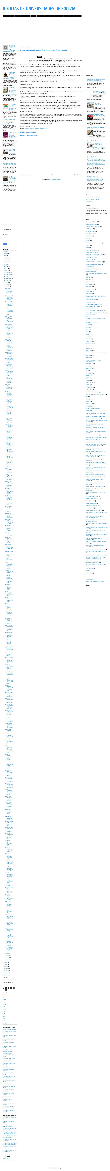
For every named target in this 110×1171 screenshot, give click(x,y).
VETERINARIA (89, 568)
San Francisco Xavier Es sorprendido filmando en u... (8, 805)
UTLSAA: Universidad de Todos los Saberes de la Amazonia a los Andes (96, 561)
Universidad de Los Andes (92, 496)
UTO (44, 16)
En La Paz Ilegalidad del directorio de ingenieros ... (9, 785)
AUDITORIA (89, 236)
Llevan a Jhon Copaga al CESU (8, 654)
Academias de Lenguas (91, 224)
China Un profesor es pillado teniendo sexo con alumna (9, 477)
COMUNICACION (90, 257)
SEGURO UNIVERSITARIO (92, 392)
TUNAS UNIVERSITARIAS (92, 408)
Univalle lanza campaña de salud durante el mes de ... (9, 868)
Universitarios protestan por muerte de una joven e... (9, 779)
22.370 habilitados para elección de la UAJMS (9, 719)
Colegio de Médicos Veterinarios (8, 534)
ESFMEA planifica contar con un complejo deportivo (9, 491)
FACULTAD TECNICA (91, 322)
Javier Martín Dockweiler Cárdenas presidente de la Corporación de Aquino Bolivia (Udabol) (10, 75)
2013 (5, 966)
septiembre (8, 278)
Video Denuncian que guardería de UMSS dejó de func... (9, 380)
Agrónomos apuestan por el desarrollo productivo (9, 426)
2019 (5, 264)
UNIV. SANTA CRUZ (20, 16)
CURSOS (88, 277)
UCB (28, 16)
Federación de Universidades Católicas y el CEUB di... (9, 706)
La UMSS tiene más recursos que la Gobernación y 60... (9, 463)
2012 (5, 968)
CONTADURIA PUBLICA (92, 269)
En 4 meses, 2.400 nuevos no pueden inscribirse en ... (9, 713)
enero (7, 960)
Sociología (88, 399)
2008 (5, 977)
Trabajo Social (89, 403)
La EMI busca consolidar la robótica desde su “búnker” (9, 334)
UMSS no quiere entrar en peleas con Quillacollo (9, 401)
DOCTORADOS (89, 289)
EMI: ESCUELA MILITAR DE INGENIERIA (96, 296)
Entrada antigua (78, 174)
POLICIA (88, 380)
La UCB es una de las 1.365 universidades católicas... (9, 649)
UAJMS (33, 16)
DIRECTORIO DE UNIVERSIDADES (72, 16)
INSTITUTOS (89, 343)
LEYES (87, 346)
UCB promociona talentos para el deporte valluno (9, 792)
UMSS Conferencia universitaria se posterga (8, 470)
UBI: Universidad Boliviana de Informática (96, 437)
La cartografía (96, 130)
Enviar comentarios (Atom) (54, 179)
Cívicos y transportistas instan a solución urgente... (9, 882)
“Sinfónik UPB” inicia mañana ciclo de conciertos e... (9, 924)
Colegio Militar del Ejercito (92, 252)
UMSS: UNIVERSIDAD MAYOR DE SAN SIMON (36, 128)
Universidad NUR (7, 1097)
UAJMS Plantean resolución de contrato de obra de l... (9, 348)
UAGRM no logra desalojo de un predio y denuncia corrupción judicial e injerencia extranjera (10, 91)
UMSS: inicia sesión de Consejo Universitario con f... (9, 444)
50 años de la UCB (8, 503)
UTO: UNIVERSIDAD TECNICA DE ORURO (96, 564)
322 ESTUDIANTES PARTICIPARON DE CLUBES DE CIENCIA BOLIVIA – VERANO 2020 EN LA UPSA (99, 146)
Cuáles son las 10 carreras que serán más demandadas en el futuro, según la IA (10, 136)
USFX (39, 16)
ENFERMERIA (89, 302)
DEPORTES (89, 279)
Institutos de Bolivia (92, 176)
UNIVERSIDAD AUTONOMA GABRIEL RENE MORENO (9, 1144)
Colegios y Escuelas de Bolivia (95, 114)
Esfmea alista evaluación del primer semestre (9, 930)
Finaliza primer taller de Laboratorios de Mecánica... (9, 509)
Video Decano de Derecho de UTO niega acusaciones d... (9, 547)
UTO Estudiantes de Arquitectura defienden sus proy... (9, 749)
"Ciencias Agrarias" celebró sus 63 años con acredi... (8, 843)
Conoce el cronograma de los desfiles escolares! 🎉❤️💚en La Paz (99, 117)
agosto (7, 280)
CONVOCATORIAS (90, 271)
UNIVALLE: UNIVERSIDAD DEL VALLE (95, 492)
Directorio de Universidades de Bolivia (95, 581)
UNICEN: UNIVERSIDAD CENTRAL (94, 477)
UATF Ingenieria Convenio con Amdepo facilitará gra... (9, 694)
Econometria (90, 90)
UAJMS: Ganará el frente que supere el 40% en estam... (9, 674)
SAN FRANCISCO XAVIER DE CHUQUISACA (9, 1136)
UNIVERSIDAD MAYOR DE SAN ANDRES (9, 1151)
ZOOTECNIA (89, 573)
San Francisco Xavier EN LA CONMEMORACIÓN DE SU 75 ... (9, 327)
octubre (8, 276)
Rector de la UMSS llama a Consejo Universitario (9, 515)
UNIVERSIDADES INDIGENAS (93, 510)
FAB (87, 316)
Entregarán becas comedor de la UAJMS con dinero (9, 773)
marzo (7, 955)
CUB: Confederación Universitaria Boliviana (96, 273)
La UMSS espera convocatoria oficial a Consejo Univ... (9, 757)
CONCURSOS (89, 259)
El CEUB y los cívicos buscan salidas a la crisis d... (8, 621)
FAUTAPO (88, 324)
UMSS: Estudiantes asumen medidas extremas (8, 606)
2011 (5, 970)
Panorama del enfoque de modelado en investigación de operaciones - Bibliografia (96, 80)
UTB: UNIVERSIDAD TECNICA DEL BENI (96, 551)
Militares (88, 357)
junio (7, 284)
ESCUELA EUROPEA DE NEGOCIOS (95, 310)
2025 (5, 251)
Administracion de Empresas (92, 226)
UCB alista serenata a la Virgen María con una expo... (9, 311)
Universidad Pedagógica (91, 505)
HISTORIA (88, 334)
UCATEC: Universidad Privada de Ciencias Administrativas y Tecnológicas (96, 445)
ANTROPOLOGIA (90, 231)
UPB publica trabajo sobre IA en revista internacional (13, 151)
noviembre (8, 274)
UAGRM (11, 16)
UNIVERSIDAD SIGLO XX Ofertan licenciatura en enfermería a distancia (9, 121)
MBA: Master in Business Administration (95, 353)
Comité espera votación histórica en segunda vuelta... (8, 635)
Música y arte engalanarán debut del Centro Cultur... (9, 565)
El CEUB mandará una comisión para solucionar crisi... (9, 836)
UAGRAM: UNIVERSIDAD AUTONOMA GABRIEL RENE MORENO (95, 417)
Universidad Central (7, 1060)
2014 (5, 964)
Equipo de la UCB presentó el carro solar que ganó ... (9, 521)
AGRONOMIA (89, 228)
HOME (5, 16)
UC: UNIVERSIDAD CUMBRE (93, 442)
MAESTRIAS (89, 350)
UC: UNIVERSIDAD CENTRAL (93, 439)
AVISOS (88, 238)
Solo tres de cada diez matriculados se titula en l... (9, 341)
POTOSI (88, 384)
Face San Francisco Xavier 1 (93, 199)
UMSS (49, 16)
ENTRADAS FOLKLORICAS (92, 304)
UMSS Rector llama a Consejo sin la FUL (9, 451)
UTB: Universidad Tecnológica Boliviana (95, 555)
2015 (5, 962)
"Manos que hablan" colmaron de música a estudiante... (8, 904)
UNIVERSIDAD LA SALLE (92, 498)
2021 (5, 260)
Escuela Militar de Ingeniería (9, 1029)
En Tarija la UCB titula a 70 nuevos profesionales (9, 431)
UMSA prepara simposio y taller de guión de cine (9, 593)
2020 (5, 262)
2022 (5, 258)
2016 (5, 270)
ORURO (88, 375)
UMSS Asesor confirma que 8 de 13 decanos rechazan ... (9, 667)
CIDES (87, 247)
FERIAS (88, 327)
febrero (7, 957)
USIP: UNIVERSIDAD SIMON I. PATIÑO (95, 549)
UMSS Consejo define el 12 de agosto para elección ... (9, 413)
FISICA (87, 329)
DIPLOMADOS (89, 284)
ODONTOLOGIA (90, 368)
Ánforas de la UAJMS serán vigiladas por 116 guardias (9, 725)
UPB (4, 1018)
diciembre (8, 272)
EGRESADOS (89, 293)
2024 (5, 253)
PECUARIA (88, 377)
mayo (7, 286)
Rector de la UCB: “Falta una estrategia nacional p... (9, 798)
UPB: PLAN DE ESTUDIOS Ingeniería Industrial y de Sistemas (12, 107)
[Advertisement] (49, 30)
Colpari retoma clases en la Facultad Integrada (8, 437)
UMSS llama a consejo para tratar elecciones (9, 700)
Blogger (60, 1168)
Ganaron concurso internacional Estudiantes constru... (9, 942)
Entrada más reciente (26, 174)
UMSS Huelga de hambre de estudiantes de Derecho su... (9, 628)
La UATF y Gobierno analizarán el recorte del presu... (9, 688)
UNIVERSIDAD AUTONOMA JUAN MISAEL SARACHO (9, 1133)
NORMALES (89, 363)
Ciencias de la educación (92, 250)
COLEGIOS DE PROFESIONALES (94, 254)
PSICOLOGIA (89, 387)
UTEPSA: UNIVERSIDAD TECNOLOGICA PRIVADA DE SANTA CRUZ (96, 558)
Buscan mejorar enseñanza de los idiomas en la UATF (9, 360)
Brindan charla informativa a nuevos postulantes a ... (9, 917)
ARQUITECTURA (90, 233)
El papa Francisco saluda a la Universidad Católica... (8, 856)
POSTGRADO (89, 382)
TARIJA (87, 401)
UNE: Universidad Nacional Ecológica (95, 474)
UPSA (4, 1021)
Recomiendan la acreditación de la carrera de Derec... (9, 297)
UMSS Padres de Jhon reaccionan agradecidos (8, 420)
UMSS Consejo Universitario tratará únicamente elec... (9, 498)
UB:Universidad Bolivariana (92, 435)
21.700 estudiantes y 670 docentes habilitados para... (9, 875)
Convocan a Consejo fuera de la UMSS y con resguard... (9, 528)
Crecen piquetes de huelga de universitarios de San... (9, 935)
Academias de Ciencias (91, 221)
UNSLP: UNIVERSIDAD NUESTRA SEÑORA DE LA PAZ (94, 517)
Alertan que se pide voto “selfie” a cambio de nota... (8, 642)
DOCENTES (89, 286)
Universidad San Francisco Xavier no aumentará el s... (9, 304)
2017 (5, 268)
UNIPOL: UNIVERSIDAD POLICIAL (94, 486)
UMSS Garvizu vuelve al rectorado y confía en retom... (9, 394)
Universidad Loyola (7, 1066)
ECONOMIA (89, 291)
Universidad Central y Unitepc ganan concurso (8, 812)
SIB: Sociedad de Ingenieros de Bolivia (95, 394)
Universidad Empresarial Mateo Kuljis (8, 1070)
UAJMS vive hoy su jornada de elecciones (9, 731)
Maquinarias (90, 102)
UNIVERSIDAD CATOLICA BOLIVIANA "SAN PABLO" (9, 1107)
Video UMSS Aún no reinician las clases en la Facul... (8, 387)
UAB (4, 1016)
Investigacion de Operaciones (95, 78)
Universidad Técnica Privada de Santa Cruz (9, 1032)
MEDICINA (88, 355)
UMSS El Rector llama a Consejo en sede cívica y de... (9, 660)
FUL (87, 331)
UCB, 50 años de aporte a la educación (9, 818)
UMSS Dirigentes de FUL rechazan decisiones (9, 406)
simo (87, 396)
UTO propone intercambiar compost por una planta (8, 354)
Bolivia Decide (89, 201)
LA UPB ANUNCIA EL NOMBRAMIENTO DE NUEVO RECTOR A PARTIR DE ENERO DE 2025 (9, 180)
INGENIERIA (89, 341)
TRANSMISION (89, 406)
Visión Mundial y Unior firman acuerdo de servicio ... (9, 849)
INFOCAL (88, 339)
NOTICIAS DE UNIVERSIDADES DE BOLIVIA (39, 8)
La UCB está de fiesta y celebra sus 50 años (9, 910)
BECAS (60, 16)
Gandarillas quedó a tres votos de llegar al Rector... (9, 587)
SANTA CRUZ (89, 389)
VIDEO (87, 570)
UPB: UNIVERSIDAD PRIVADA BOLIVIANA (96, 523)
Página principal (89, 579)
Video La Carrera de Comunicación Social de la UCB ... (9, 580)
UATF (4, 1011)
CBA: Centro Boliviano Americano (94, 243)
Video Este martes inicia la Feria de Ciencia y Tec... (9, 291)
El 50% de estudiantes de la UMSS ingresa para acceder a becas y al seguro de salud (9, 165)
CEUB (87, 245)
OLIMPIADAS (89, 373)
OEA (87, 370)
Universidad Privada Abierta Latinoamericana (9, 1077)
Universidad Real (7, 1083)
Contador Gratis (6, 1158)
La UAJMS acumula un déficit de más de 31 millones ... (9, 540)
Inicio (52, 174)
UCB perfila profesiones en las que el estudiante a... (9, 735)
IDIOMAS (88, 336)
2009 (5, 975)
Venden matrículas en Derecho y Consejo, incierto (9, 573)
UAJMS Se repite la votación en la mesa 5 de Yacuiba (9, 484)
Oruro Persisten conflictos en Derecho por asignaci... (9, 949)
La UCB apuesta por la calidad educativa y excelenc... (9, 823)
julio (7, 282)
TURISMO (88, 410)
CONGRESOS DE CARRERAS (93, 264)
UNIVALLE (5, 1023)
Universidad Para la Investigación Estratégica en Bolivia (9, 1055)
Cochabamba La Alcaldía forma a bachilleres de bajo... (9, 862)
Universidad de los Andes (9, 1058)
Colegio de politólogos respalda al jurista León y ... (9, 613)
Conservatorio (89, 266)
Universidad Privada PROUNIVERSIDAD (7, 1050)
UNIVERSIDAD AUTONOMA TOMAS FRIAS (9, 1129)
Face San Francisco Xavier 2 (93, 197)
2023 (5, 255)
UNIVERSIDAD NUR (91, 503)
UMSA (55, 16)
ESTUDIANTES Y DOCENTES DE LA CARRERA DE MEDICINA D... (9, 556)
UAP (4, 1006)
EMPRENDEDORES (91, 299)
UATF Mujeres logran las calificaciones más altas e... (9, 366)
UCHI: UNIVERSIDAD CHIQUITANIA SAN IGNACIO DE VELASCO (96, 456)
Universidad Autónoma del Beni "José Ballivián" (9, 1125)
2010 (5, 973)
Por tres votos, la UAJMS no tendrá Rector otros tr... (9, 599)
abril (7, 953)
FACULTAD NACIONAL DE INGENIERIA (95, 318)
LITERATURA (89, 348)
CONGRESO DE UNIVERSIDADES (94, 261)
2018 (5, 266)
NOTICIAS (88, 366)
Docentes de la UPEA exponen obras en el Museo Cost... (9, 890)
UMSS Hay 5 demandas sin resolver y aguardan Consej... (9, 765)
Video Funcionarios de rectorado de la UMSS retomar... (9, 373)
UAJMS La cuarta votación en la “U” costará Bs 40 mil (9, 680)
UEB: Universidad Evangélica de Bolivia (95, 462)
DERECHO (88, 282)
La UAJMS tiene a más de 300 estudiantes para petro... (9, 829)
